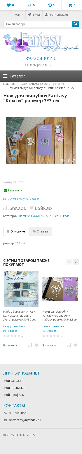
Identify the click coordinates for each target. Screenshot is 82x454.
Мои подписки (13, 388)
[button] (69, 262)
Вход (34, 14)
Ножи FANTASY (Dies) (45, 216)
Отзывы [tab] (41, 231)
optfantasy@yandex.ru (25, 420)
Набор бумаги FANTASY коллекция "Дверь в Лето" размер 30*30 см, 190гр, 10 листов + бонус (19, 315)
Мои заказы (12, 380)
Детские (24, 216)
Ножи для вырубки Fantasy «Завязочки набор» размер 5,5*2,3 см (59, 315)
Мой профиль (13, 395)
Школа (64, 216)
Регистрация (56, 14)
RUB (18, 14)
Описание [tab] (16, 231)
